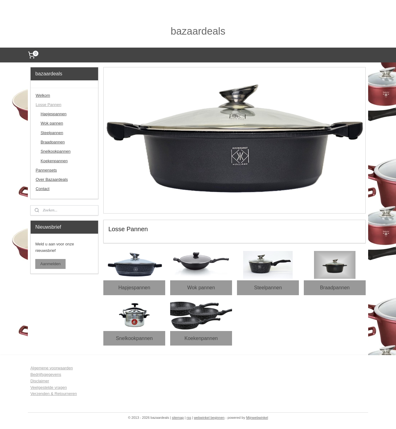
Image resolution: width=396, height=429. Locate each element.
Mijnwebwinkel (257, 417)
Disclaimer (39, 381)
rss (189, 417)
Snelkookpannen (134, 338)
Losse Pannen (48, 104)
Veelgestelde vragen (48, 387)
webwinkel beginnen (209, 417)
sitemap (178, 417)
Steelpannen (268, 287)
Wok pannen (201, 287)
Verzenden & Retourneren (53, 393)
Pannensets (46, 170)
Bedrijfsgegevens (45, 374)
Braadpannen (335, 287)
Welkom (43, 95)
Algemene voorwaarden (51, 368)
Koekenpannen (201, 338)
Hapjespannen (134, 287)
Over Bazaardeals (52, 179)
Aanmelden (50, 263)
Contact (43, 188)
